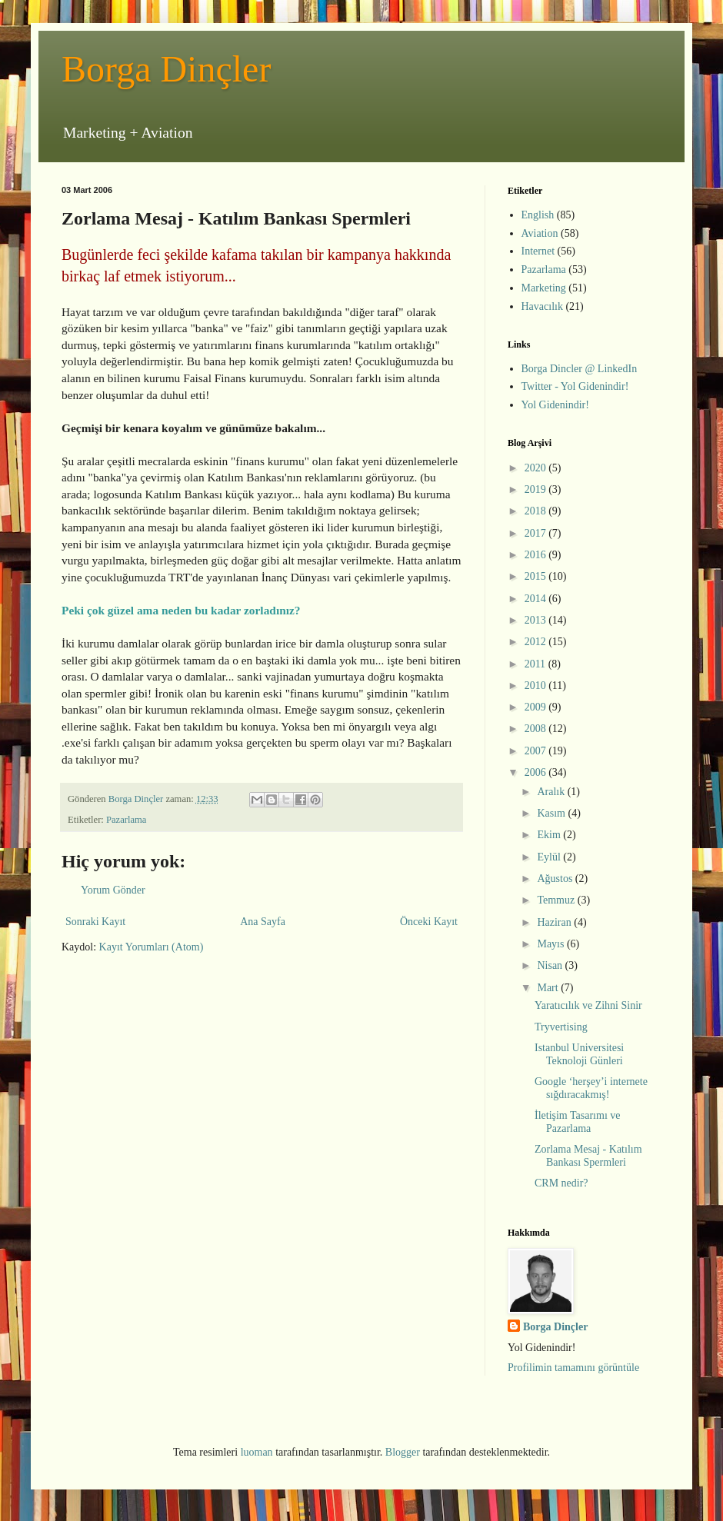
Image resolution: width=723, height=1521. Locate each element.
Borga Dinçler (166, 68)
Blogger (402, 1452)
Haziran (555, 922)
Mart (549, 987)
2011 (536, 664)
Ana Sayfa (262, 921)
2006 (537, 772)
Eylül (550, 857)
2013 (537, 620)
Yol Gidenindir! (555, 405)
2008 (537, 728)
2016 (537, 555)
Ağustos (556, 878)
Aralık (552, 791)
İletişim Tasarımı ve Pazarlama (578, 1122)
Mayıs (552, 944)
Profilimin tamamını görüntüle (573, 1367)
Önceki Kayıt (429, 921)
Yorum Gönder (113, 890)
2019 (537, 489)
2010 (537, 685)
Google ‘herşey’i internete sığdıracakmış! (591, 1088)
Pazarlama (126, 819)
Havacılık (542, 306)
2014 (537, 598)
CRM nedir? (561, 1183)
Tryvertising (561, 1027)
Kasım (552, 813)
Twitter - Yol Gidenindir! (575, 386)
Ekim (550, 834)
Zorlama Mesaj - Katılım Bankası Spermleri (588, 1155)
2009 (537, 707)
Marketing (543, 288)
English (538, 215)
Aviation (539, 233)
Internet (538, 251)
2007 (537, 751)
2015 (537, 576)
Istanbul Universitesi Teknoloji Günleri (579, 1054)
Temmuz (557, 900)
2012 (537, 641)
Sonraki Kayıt (95, 921)
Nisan (551, 965)
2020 (537, 468)
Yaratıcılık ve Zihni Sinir (588, 1005)
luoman (257, 1452)
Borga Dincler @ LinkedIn (579, 368)
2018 (537, 511)
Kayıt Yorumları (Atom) (151, 947)
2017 (537, 533)
